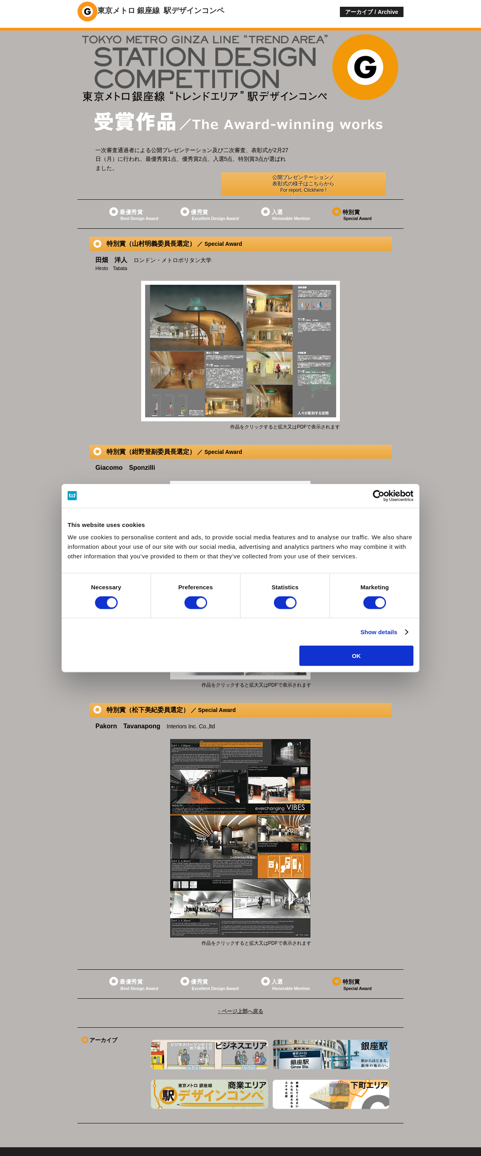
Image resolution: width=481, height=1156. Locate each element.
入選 (285, 192)
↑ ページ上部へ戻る (240, 990)
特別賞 (352, 192)
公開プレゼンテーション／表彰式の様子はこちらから (342, 157)
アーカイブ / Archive (371, 12)
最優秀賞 (133, 192)
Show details (379, 631)
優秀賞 (209, 192)
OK (356, 655)
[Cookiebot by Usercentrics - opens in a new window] (378, 496)
